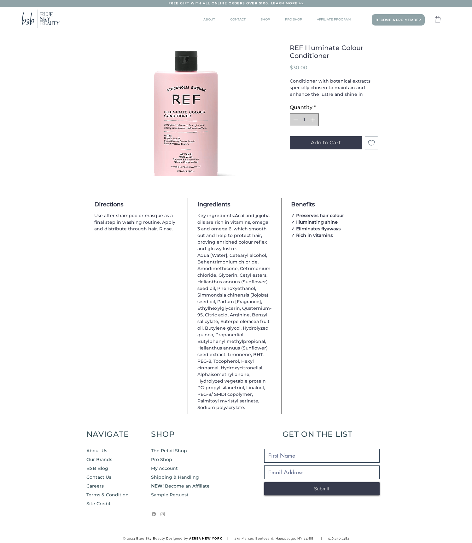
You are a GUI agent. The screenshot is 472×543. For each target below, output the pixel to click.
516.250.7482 (338, 538)
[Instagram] (163, 514)
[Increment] (313, 120)
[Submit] (322, 488)
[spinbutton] (304, 120)
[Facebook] (154, 514)
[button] (437, 19)
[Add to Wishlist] (371, 142)
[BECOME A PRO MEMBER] (398, 20)
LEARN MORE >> (287, 3)
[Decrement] (295, 120)
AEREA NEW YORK (205, 538)
